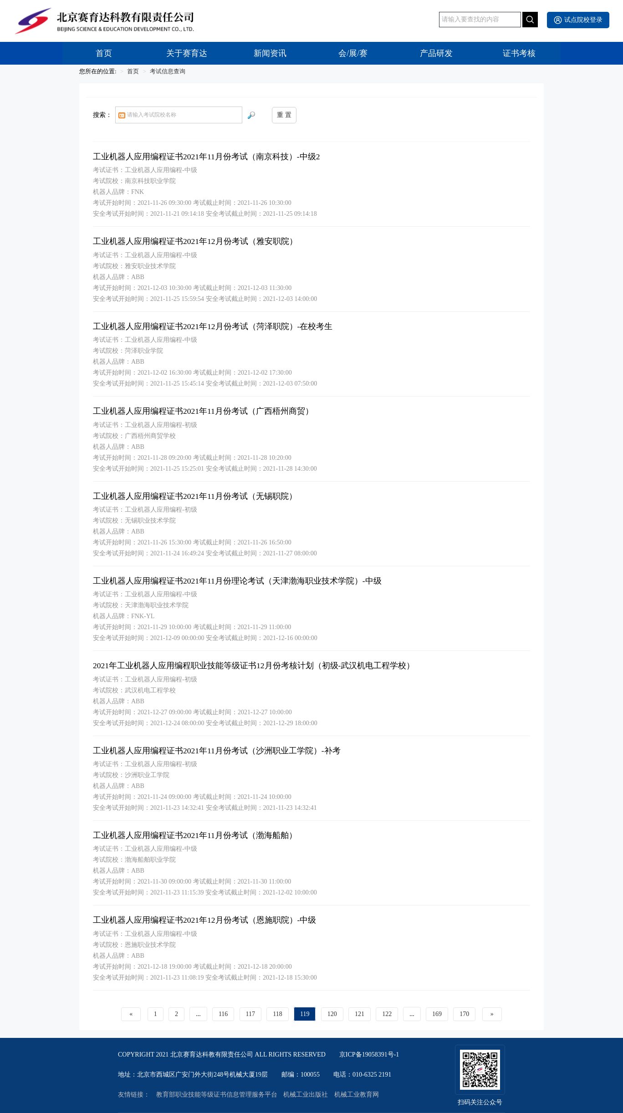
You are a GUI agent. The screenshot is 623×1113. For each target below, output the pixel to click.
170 (464, 1014)
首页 (104, 53)
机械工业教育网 (356, 1095)
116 (223, 1014)
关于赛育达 (186, 53)
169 (437, 1014)
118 (277, 1014)
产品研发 (436, 53)
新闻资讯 (270, 53)
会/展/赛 (353, 53)
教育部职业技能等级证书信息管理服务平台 (216, 1095)
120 (332, 1014)
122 (387, 1014)
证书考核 (519, 53)
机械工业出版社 (305, 1095)
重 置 (284, 115)
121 (359, 1014)
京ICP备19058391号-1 (369, 1055)
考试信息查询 (167, 71)
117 (250, 1014)
